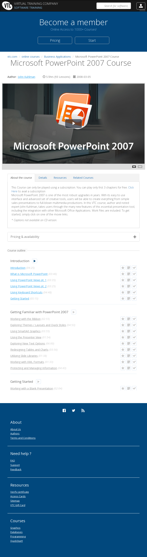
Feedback (15, 469)
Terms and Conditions (23, 438)
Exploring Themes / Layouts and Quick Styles (38, 325)
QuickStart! (16, 541)
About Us (15, 429)
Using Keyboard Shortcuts (26, 292)
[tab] (21, 178)
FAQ (12, 460)
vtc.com (12, 56)
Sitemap (15, 500)
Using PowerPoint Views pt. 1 (28, 280)
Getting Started (19, 298)
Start (92, 40)
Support (15, 465)
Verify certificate (19, 492)
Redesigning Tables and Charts (29, 349)
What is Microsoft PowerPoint (29, 274)
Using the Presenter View (25, 337)
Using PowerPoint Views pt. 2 (28, 286)
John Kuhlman (26, 77)
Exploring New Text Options (27, 343)
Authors (15, 433)
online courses (31, 56)
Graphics (15, 528)
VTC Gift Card (17, 505)
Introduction (17, 268)
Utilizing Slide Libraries (24, 356)
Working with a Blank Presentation (31, 388)
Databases (16, 532)
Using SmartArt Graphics (25, 331)
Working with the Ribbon (25, 319)
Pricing (55, 40)
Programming (18, 536)
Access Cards (18, 496)
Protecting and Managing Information (33, 368)
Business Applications (57, 56)
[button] (140, 5)
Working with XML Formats (27, 362)
